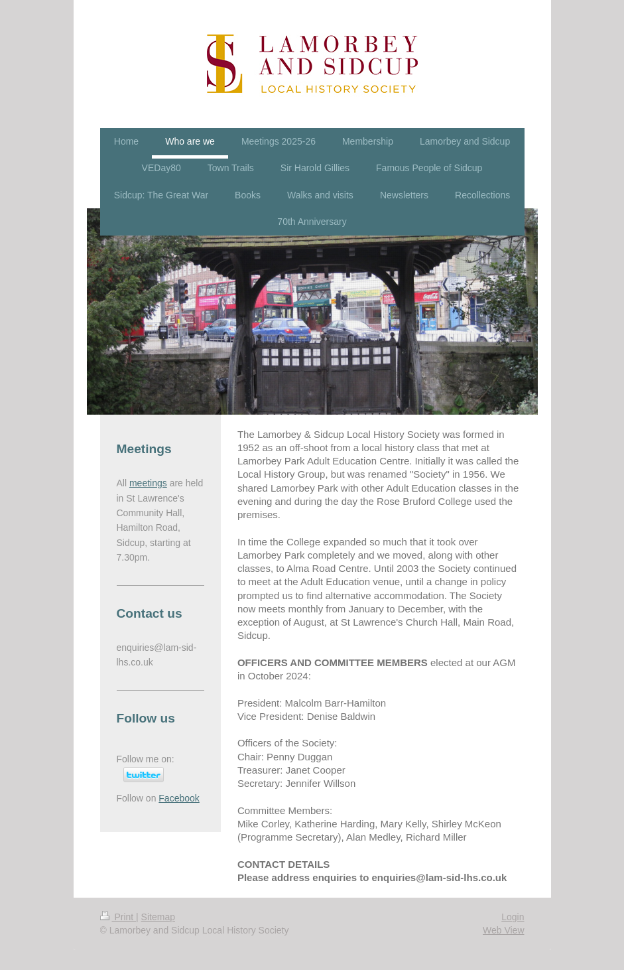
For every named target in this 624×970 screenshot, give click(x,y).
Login (512, 917)
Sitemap (158, 917)
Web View (504, 930)
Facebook (178, 798)
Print (118, 917)
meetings (148, 483)
